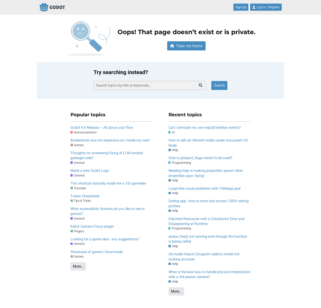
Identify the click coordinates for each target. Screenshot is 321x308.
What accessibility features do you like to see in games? (107, 211)
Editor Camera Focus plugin (92, 226)
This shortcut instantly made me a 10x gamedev (108, 183)
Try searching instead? (121, 72)
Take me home (186, 46)
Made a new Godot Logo (89, 171)
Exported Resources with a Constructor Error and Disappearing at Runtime (206, 221)
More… (78, 266)
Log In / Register (266, 7)
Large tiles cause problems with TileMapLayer (205, 188)
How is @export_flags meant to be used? (201, 158)
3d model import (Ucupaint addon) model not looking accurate (204, 256)
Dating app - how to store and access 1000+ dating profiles (209, 203)
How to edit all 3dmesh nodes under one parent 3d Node (208, 142)
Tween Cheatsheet (84, 196)
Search (219, 85)
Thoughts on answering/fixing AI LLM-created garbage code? (106, 155)
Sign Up (241, 7)
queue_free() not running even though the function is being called (208, 238)
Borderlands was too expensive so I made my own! (110, 140)
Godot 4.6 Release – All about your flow (101, 127)
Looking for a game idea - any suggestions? (104, 239)
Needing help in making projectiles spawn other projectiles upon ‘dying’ (206, 173)
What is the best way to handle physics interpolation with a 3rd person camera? (209, 274)
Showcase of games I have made (96, 252)
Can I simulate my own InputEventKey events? (205, 127)
